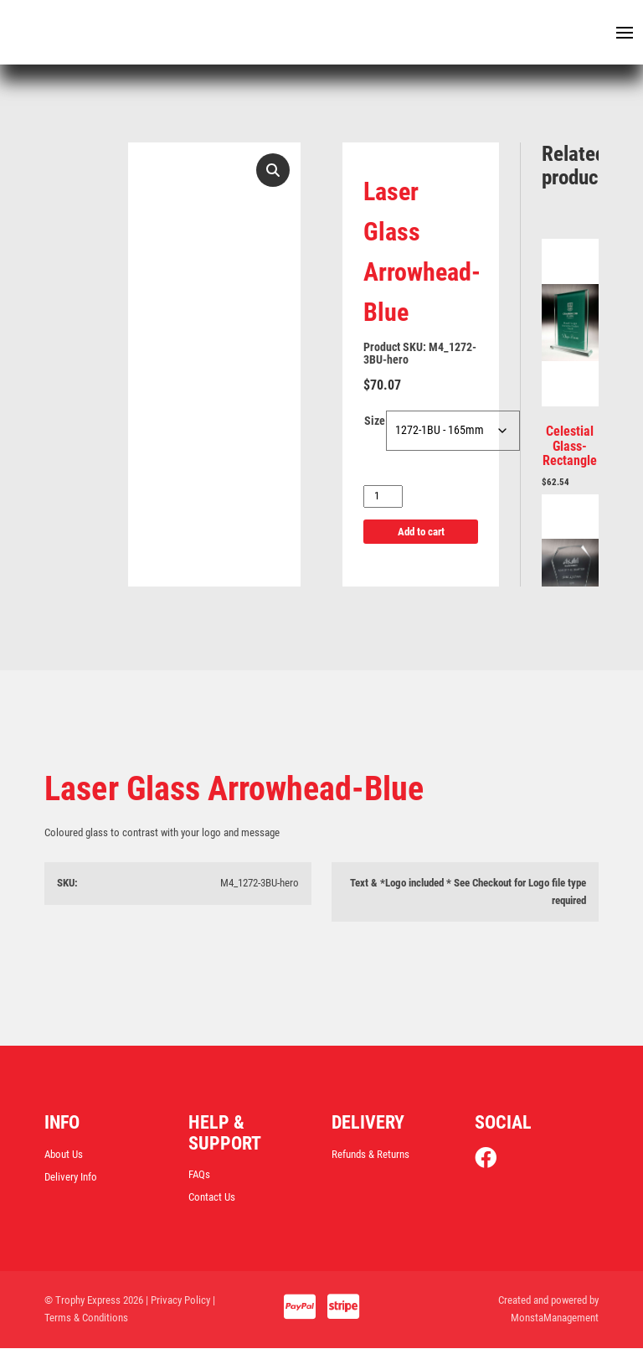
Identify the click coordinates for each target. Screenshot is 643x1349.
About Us (63, 1154)
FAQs (199, 1174)
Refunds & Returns (370, 1154)
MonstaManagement (555, 1318)
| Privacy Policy (178, 1301)
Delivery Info (70, 1177)
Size (374, 422)
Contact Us (211, 1197)
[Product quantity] (383, 497)
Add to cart (421, 532)
